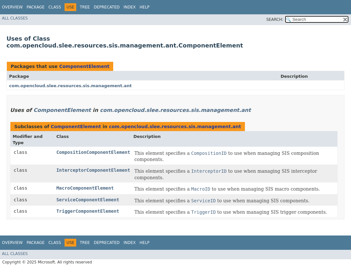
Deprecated (107, 7)
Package (35, 7)
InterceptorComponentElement (93, 170)
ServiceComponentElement (87, 199)
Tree (85, 7)
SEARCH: (275, 19)
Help (144, 7)
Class (54, 7)
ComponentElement (84, 66)
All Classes (15, 18)
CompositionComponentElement (93, 152)
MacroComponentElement (85, 188)
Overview (12, 7)
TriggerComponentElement (87, 211)
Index (130, 7)
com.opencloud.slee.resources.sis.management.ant (70, 85)
